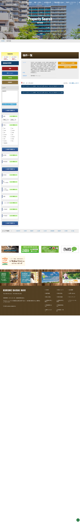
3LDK (13, 136)
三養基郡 (52, 230)
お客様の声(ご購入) (48, 301)
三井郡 (65, 230)
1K (12, 128)
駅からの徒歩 (5, 182)
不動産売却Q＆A (59, 305)
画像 (4, 196)
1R (4, 128)
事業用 (5, 143)
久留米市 (10, 91)
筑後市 (59, 230)
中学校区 (5, 215)
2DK (12, 132)
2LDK (5, 134)
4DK (12, 138)
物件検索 (48, 293)
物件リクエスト (48, 310)
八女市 (45, 230)
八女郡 (38, 230)
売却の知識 (59, 297)
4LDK (5, 141)
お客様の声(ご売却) (60, 301)
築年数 (4, 155)
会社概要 (71, 289)
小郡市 (25, 230)
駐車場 (4, 175)
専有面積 (5, 161)
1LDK (13, 130)
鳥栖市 (31, 230)
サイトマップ (72, 297)
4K (4, 138)
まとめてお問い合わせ (43, 86)
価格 (4, 116)
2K (4, 132)
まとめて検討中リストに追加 (56, 86)
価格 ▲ (73, 83)
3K (12, 134)
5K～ (12, 141)
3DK (4, 136)
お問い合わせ (72, 293)
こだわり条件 (6, 202)
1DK (4, 130)
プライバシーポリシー (72, 301)
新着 (70, 83)
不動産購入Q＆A (48, 305)
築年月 (77, 83)
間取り (4, 125)
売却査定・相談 (60, 310)
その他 (72, 230)
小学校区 (5, 209)
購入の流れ (48, 297)
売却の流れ (59, 293)
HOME (3, 41)
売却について (60, 289)
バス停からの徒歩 (5, 189)
